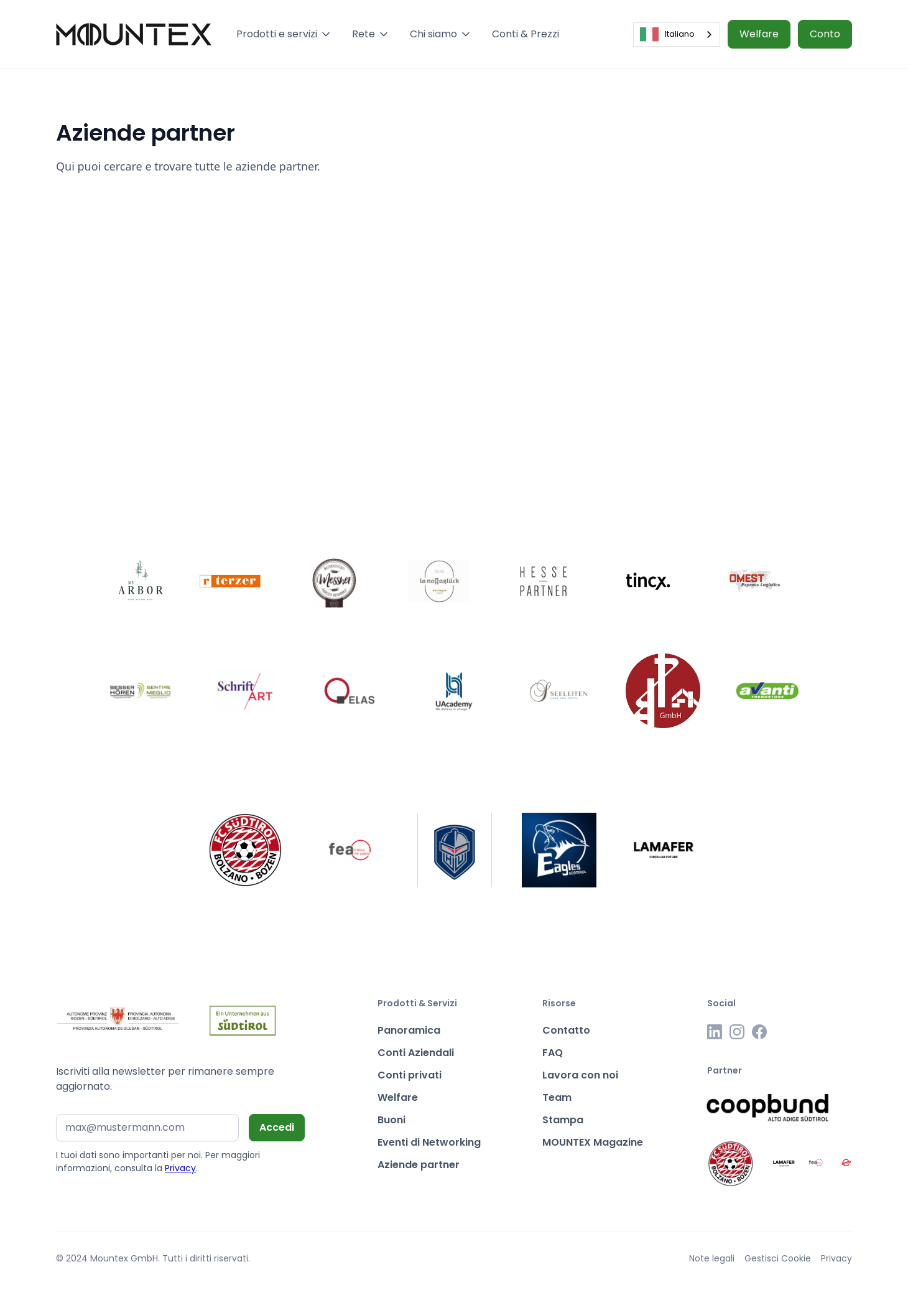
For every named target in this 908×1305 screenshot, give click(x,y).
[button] (284, 34)
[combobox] (676, 34)
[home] (133, 34)
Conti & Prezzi (525, 34)
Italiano (667, 34)
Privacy (180, 1168)
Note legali (711, 1258)
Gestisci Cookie (777, 1258)
